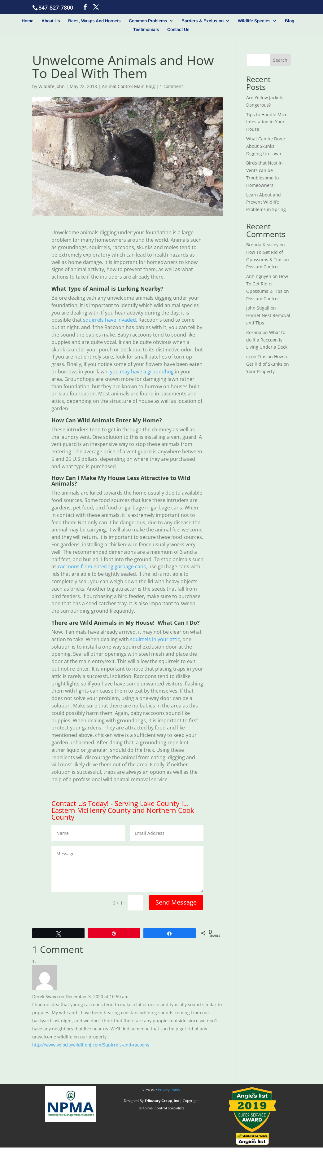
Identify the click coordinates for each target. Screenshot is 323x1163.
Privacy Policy (169, 1089)
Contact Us (178, 29)
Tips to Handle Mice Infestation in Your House (266, 122)
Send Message (176, 902)
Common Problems (148, 21)
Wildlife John (51, 86)
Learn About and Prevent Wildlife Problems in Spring (266, 202)
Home (27, 21)
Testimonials (146, 29)
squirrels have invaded (109, 319)
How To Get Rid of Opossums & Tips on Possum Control (267, 259)
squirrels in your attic (155, 639)
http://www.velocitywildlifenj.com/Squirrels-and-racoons (90, 1045)
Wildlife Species (254, 21)
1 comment (171, 86)
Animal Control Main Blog (128, 86)
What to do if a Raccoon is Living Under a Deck (266, 339)
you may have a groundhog (142, 371)
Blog (289, 21)
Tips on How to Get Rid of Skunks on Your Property (267, 364)
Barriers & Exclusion (202, 21)
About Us (50, 21)
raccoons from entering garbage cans (102, 566)
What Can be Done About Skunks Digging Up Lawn (265, 146)
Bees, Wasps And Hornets (94, 21)
